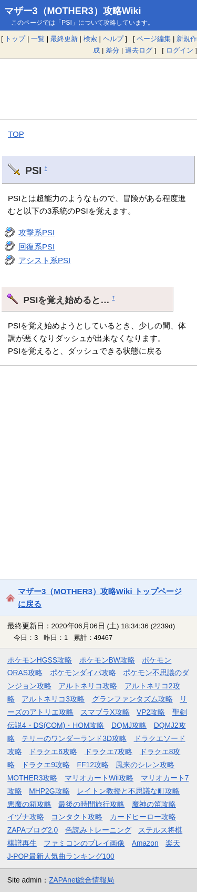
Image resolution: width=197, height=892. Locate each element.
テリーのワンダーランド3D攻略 (74, 738)
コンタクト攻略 (76, 817)
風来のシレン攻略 (145, 764)
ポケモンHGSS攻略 (39, 660)
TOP (16, 133)
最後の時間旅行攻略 (91, 804)
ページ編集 (154, 39)
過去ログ (138, 50)
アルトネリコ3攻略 (53, 699)
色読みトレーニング (98, 830)
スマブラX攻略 (104, 712)
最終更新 (64, 39)
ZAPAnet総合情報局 (81, 880)
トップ (15, 39)
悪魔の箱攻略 (29, 804)
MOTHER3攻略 (32, 778)
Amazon (145, 843)
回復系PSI (36, 246)
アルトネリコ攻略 (87, 685)
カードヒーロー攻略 (143, 817)
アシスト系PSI (44, 260)
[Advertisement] (98, 89)
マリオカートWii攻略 (99, 778)
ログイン (179, 50)
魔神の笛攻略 (154, 804)
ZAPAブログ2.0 (32, 830)
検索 (90, 39)
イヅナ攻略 (25, 817)
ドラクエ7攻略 (109, 751)
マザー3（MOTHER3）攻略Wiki (72, 11)
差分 (112, 50)
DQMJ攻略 (129, 725)
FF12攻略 (93, 764)
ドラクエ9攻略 (46, 764)
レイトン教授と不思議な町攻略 (128, 791)
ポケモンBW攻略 (107, 660)
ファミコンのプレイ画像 (84, 843)
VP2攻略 (151, 712)
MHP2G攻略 (49, 791)
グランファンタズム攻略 (132, 699)
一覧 (38, 39)
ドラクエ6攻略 (53, 751)
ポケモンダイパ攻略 (83, 672)
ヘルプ (113, 39)
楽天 (172, 843)
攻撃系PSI (36, 232)
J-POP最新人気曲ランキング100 (61, 856)
